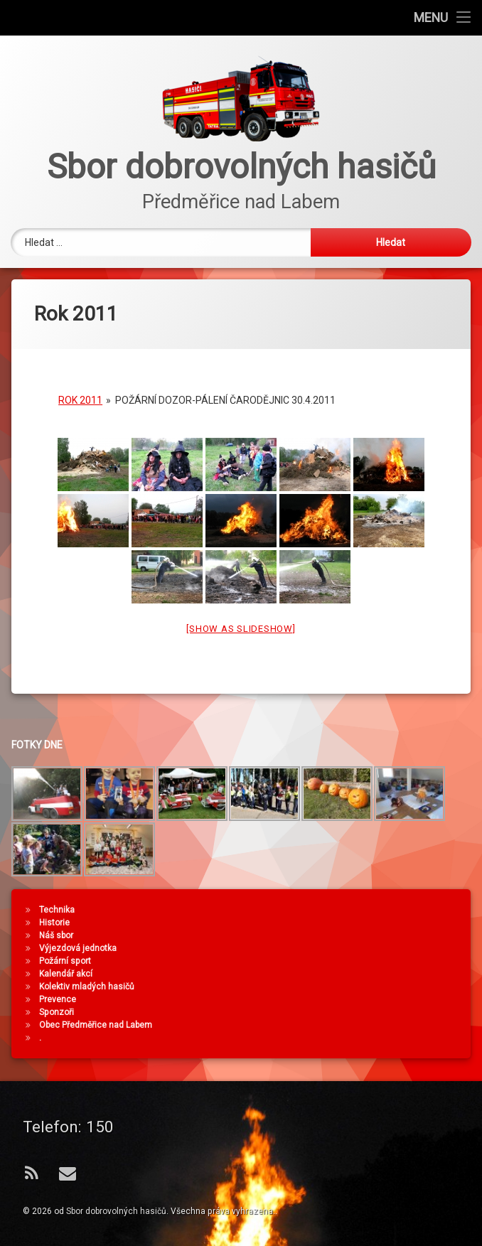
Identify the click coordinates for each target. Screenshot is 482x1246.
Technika (328, 910)
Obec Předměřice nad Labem (367, 1025)
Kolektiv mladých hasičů (358, 987)
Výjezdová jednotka (349, 948)
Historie (326, 923)
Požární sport (337, 961)
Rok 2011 (80, 394)
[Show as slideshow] (240, 623)
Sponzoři (328, 1012)
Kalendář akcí (337, 974)
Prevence (329, 999)
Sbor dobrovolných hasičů (116, 1211)
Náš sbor (328, 935)
